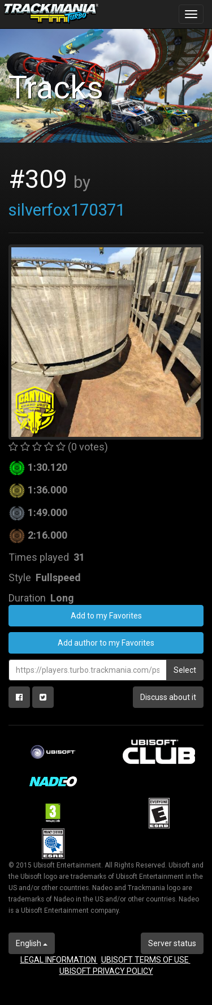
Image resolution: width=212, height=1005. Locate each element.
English (31, 943)
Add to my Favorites (106, 615)
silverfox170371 (66, 210)
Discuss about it (168, 697)
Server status (172, 943)
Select (185, 670)
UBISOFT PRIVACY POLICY (106, 971)
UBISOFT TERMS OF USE (146, 959)
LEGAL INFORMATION (59, 959)
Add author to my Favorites (106, 642)
